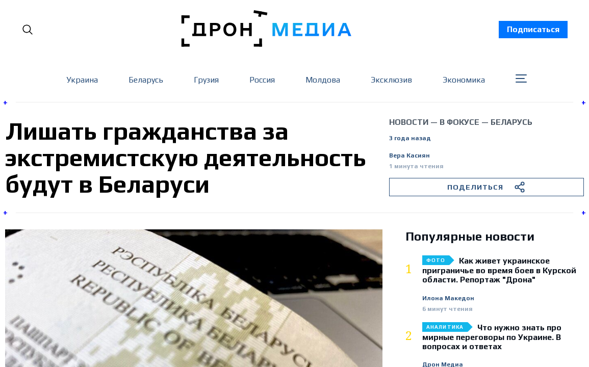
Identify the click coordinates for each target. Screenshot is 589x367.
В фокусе (459, 122)
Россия (262, 80)
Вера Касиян (409, 155)
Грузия (206, 80)
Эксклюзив (391, 80)
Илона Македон (448, 298)
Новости (408, 122)
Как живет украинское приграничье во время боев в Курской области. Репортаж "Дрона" (499, 270)
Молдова (322, 80)
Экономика (464, 80)
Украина (82, 80)
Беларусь (146, 80)
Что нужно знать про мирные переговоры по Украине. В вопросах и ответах (491, 337)
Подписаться (533, 29)
